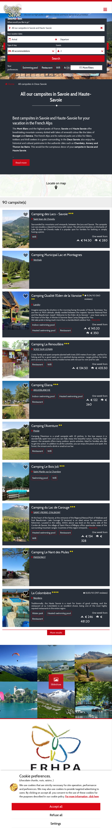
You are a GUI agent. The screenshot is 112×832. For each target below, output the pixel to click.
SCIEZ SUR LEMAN (41, 349)
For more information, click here (82, 796)
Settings (56, 823)
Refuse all (56, 815)
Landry (35, 304)
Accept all (56, 806)
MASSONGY (38, 557)
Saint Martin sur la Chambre (46, 471)
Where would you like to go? (18, 22)
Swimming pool (30, 67)
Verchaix (36, 259)
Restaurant (47, 67)
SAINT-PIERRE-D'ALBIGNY (45, 512)
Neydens (36, 597)
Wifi (58, 67)
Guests (58, 45)
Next (68, 67)
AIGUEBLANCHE (40, 389)
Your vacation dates (14, 33)
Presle (35, 430)
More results (56, 632)
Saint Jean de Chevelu (43, 219)
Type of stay (12, 45)
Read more (21, 162)
